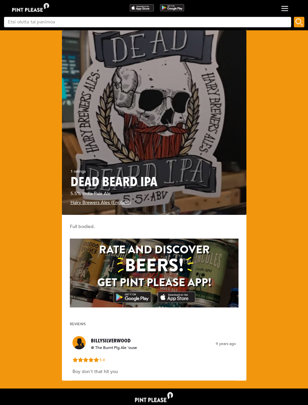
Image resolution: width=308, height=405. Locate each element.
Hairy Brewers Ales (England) (100, 202)
